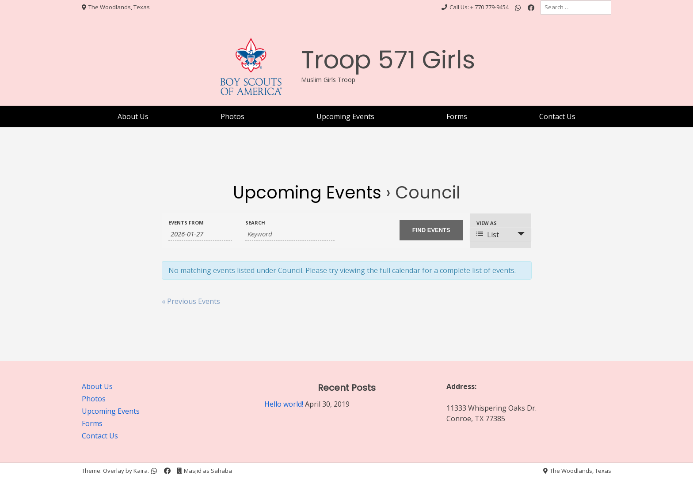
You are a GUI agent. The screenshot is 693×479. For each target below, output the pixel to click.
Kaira (140, 471)
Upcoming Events (345, 116)
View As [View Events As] (486, 223)
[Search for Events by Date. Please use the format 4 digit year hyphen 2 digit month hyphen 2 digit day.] (200, 234)
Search (255, 222)
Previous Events (191, 301)
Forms (456, 116)
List (487, 235)
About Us (133, 116)
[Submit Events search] (431, 230)
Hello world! (283, 404)
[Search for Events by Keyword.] (290, 234)
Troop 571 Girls (388, 59)
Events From (186, 222)
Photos (232, 116)
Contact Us (557, 116)
